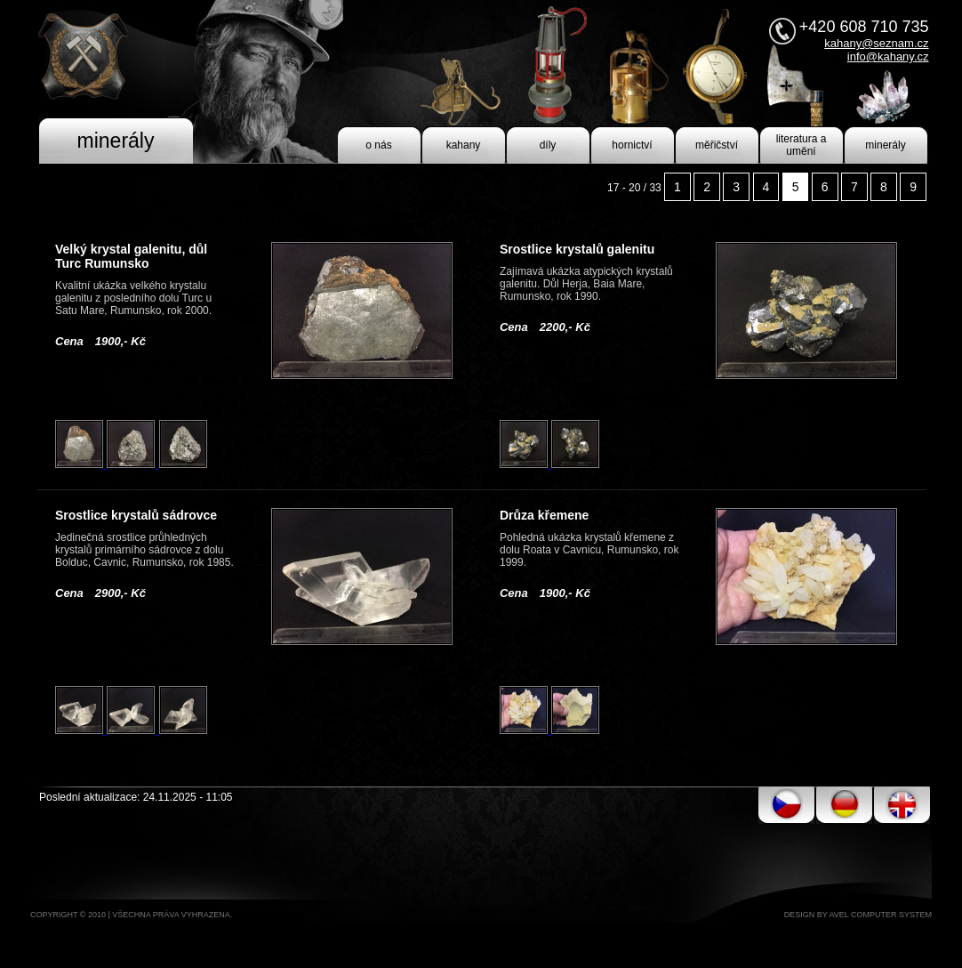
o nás (378, 145)
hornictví (632, 145)
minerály (885, 145)
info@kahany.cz (888, 56)
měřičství (716, 145)
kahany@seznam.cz (876, 43)
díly (548, 145)
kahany (463, 145)
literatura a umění (801, 145)
